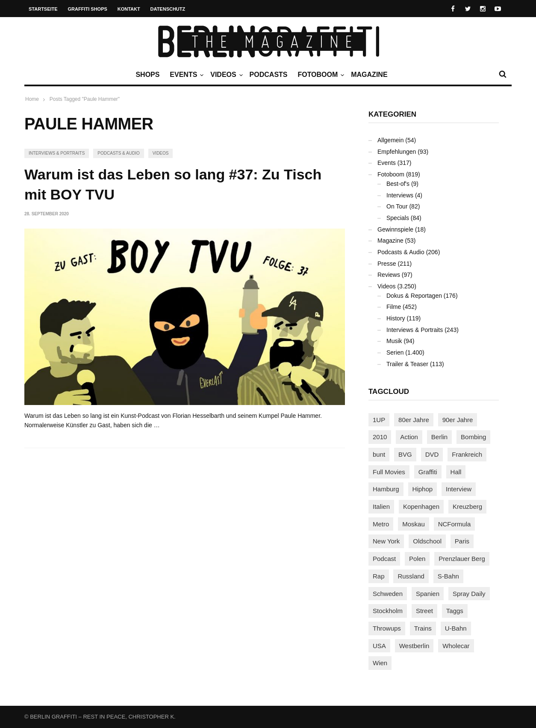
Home (32, 99)
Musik (394, 341)
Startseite (43, 9)
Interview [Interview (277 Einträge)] (458, 489)
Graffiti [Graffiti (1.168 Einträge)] (427, 472)
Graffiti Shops (87, 9)
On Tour (397, 206)
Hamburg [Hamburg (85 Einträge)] (386, 489)
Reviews (388, 274)
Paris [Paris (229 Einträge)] (462, 541)
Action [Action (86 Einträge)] (409, 436)
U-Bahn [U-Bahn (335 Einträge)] (456, 628)
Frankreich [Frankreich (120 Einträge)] (467, 454)
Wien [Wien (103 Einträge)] (380, 662)
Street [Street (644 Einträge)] (424, 610)
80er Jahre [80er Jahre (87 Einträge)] (413, 419)
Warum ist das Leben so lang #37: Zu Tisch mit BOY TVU (172, 184)
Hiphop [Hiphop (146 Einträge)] (422, 489)
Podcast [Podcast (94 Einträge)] (384, 558)
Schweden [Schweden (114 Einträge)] (388, 593)
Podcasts (269, 74)
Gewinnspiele (395, 229)
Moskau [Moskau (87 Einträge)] (413, 524)
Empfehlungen (396, 151)
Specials (397, 217)
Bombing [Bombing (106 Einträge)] (473, 436)
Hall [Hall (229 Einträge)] (456, 472)
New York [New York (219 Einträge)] (386, 541)
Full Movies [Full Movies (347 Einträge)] (389, 472)
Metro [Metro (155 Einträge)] (381, 524)
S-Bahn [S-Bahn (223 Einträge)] (448, 576)
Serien (394, 352)
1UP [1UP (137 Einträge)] (379, 419)
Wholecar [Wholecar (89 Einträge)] (455, 645)
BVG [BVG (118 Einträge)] (405, 454)
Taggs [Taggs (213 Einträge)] (454, 610)
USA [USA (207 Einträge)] (379, 645)
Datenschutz (168, 9)
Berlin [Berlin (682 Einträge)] (439, 436)
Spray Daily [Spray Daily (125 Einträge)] (469, 593)
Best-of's (397, 183)
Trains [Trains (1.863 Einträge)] (423, 628)
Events (185, 75)
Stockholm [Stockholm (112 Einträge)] (388, 610)
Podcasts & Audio (118, 153)
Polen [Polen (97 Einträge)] (417, 558)
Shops (147, 74)
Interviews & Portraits (57, 153)
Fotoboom (319, 75)
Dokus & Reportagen (414, 295)
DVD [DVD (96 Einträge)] (432, 454)
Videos (225, 75)
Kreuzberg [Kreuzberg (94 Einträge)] (467, 506)
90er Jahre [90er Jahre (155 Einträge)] (457, 419)
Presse (386, 263)
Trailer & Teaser (407, 364)
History (395, 318)
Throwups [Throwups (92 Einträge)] (387, 628)
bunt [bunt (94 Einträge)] (379, 454)
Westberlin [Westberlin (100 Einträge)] (414, 645)
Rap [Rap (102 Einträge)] (379, 576)
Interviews (399, 195)
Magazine (369, 74)
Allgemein (390, 140)
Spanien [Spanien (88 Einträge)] (427, 593)
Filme (393, 306)
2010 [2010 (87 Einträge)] (380, 436)
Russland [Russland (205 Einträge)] (411, 576)
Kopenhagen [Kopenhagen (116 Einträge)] (421, 506)
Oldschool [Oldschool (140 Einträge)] (427, 541)
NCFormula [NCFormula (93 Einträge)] (454, 524)
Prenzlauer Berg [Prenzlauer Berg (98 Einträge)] (462, 558)
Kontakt (129, 9)
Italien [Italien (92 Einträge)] (381, 506)
